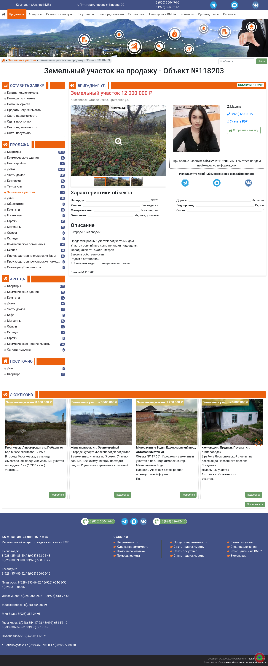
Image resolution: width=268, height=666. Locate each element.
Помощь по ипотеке (131, 551)
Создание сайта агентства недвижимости (242, 662)
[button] (118, 139)
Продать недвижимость (190, 542)
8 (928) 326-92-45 (167, 7)
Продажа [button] (17, 14)
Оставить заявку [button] (59, 14)
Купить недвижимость (132, 547)
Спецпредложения (111, 14)
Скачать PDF (237, 121)
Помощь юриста (128, 555)
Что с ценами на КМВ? (246, 551)
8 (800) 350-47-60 (167, 2)
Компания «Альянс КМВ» (33, 5)
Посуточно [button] (85, 14)
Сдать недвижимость (189, 547)
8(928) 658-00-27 (240, 114)
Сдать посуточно (185, 551)
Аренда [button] (35, 14)
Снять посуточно (242, 542)
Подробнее (57, 494)
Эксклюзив (136, 14)
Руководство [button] (208, 14)
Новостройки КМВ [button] (162, 14)
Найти (262, 61)
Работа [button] (229, 14)
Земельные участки (22, 60)
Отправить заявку (243, 130)
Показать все (255, 504)
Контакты (187, 14)
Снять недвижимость (189, 555)
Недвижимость (127, 542)
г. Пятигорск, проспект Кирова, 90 (100, 5)
